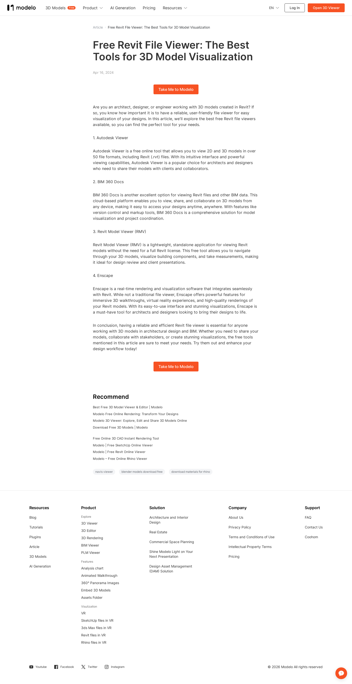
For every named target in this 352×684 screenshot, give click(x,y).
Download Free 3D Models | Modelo (120, 427)
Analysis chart (92, 568)
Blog (32, 517)
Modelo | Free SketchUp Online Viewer (123, 445)
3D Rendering (92, 538)
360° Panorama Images (100, 583)
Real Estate (158, 532)
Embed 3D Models (95, 590)
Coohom (311, 537)
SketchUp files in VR (97, 620)
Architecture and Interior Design (168, 519)
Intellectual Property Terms (250, 547)
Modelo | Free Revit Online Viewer (119, 452)
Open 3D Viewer (326, 8)
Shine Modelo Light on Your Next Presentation (171, 553)
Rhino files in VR (93, 642)
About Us (236, 517)
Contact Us (314, 527)
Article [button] (98, 27)
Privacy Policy (240, 527)
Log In (295, 8)
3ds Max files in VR (96, 628)
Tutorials (36, 527)
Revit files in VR (93, 635)
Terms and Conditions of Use (252, 537)
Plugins (35, 537)
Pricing (234, 556)
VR (83, 613)
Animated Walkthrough (99, 575)
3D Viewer (89, 523)
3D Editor (88, 530)
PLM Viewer (90, 552)
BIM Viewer (90, 545)
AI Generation (40, 566)
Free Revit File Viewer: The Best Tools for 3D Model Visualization (159, 27)
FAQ (308, 517)
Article (34, 547)
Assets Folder (91, 597)
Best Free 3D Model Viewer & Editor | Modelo (128, 407)
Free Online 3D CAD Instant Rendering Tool (126, 438)
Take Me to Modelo (176, 89)
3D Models (37, 556)
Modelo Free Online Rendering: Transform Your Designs (135, 414)
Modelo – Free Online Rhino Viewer (120, 459)
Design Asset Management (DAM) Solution (170, 568)
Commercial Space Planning (171, 542)
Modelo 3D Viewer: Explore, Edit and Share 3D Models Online (140, 420)
